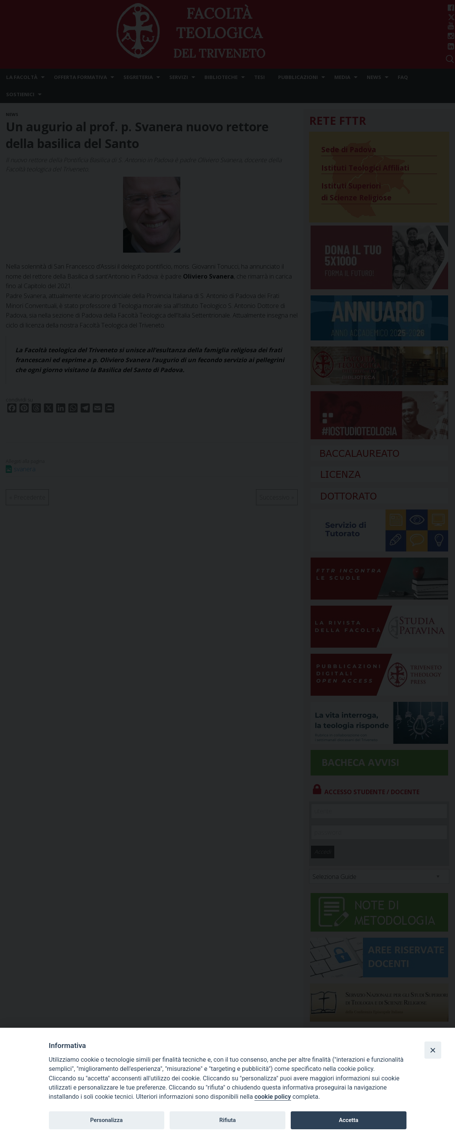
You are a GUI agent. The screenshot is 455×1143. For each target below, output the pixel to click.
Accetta (348, 1120)
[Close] (432, 1049)
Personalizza (106, 1120)
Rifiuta (227, 1120)
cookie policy (272, 1096)
